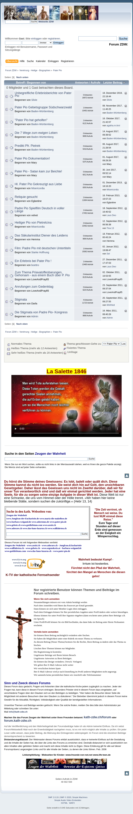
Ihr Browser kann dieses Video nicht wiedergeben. (66, 406)
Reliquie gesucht (26, 197)
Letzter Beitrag (114, 82)
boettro (35, 265)
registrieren (54, 38)
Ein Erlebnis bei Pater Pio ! (33, 261)
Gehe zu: (96, 343)
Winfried (111, 305)
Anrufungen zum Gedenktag (34, 286)
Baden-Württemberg (42, 111)
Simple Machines (80, 797)
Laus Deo (111, 215)
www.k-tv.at (20, 565)
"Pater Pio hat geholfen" (31, 120)
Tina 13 (110, 228)
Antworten (81, 82)
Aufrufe (95, 82)
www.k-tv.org (19, 562)
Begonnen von (36, 82)
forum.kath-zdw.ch (17, 720)
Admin (34, 316)
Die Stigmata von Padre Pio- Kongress (41, 312)
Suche (9, 453)
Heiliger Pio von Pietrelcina (33, 222)
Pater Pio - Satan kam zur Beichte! (38, 171)
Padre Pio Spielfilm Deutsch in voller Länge (39, 210)
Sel (108, 253)
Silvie (34, 100)
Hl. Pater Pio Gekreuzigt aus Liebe (38, 184)
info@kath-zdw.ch (18, 711)
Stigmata (21, 299)
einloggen (36, 38)
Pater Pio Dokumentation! (32, 158)
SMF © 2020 (65, 797)
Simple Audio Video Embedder (67, 800)
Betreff (20, 82)
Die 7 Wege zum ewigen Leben (36, 133)
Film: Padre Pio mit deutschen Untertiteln (43, 248)
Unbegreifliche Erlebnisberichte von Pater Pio (43, 94)
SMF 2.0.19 (53, 797)
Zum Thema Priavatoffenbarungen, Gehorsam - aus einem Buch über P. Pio (42, 274)
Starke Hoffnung (40, 252)
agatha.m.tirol (113, 125)
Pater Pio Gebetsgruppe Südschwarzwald (43, 107)
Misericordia (38, 188)
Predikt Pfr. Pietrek (27, 145)
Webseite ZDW (46, 21)
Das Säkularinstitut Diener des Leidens (41, 235)
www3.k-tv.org (19, 559)
